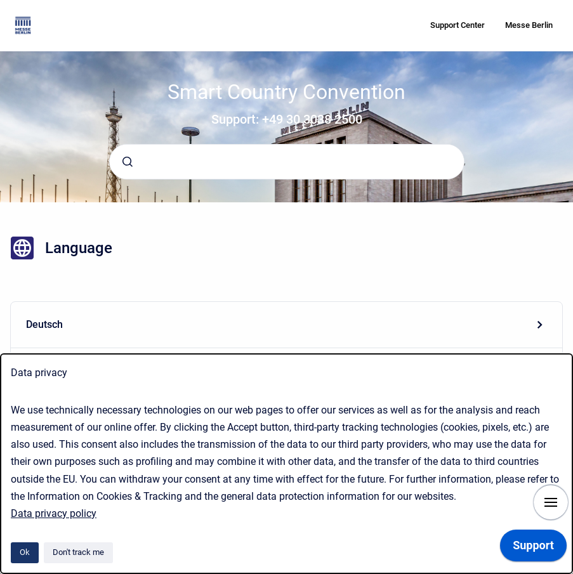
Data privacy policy (53, 513)
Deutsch (44, 324)
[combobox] (287, 162)
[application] (533, 548)
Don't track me (78, 552)
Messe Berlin (529, 25)
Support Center (457, 25)
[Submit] (127, 162)
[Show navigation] (551, 502)
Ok (25, 552)
